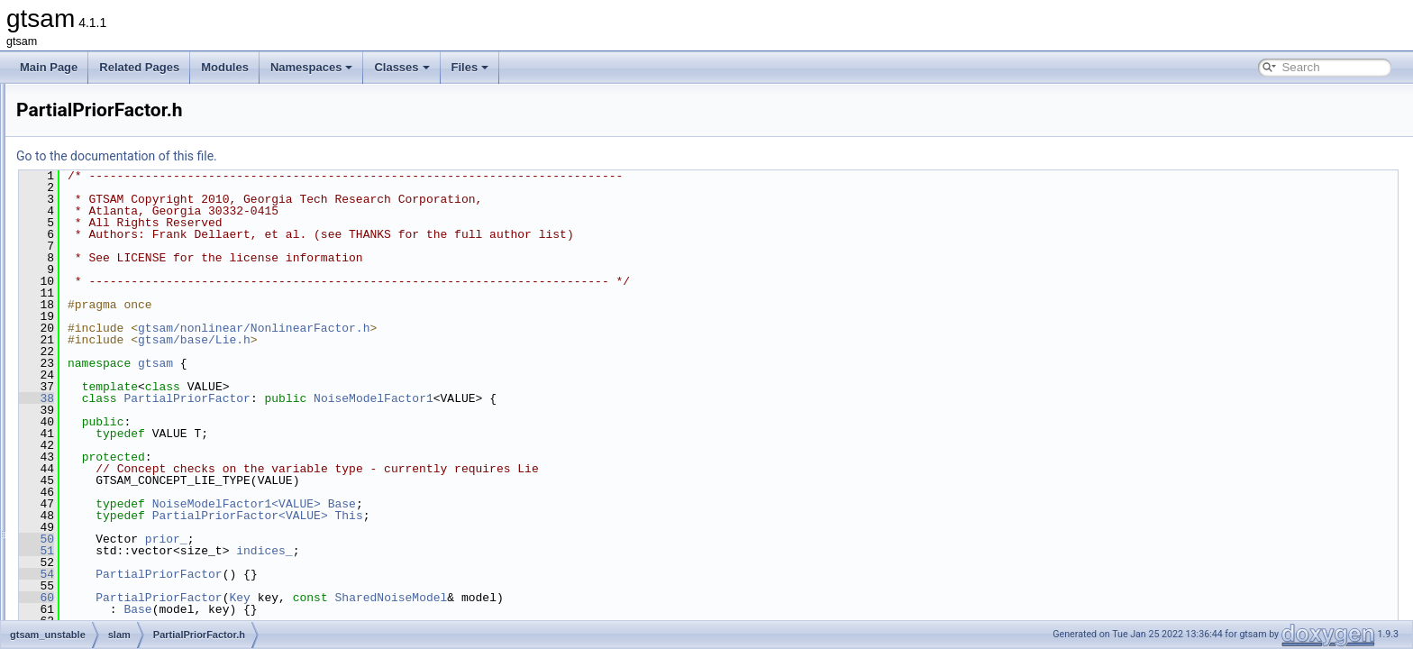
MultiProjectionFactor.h (143, 340)
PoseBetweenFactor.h (141, 380)
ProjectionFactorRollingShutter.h (165, 499)
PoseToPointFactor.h (138, 420)
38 (261, 398)
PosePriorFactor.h (131, 400)
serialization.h (121, 578)
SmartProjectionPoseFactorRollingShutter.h (192, 598)
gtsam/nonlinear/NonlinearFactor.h (479, 328)
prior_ (391, 539)
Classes (401, 67)
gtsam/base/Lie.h (419, 340)
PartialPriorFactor (412, 398)
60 (261, 598)
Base (567, 504)
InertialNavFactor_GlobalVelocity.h (170, 202)
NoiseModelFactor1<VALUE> (462, 504)
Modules (225, 67)
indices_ (489, 551)
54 (261, 574)
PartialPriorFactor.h (134, 360)
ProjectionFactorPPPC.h (146, 459)
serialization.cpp (127, 559)
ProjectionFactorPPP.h (142, 440)
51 (261, 551)
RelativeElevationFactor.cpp (155, 519)
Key (464, 598)
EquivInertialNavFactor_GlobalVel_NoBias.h (194, 162)
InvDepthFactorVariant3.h (149, 281)
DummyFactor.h (126, 122)
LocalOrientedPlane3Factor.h (158, 301)
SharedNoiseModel (616, 598)
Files (470, 67)
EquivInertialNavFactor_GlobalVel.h (173, 142)
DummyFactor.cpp (132, 102)
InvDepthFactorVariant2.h (149, 261)
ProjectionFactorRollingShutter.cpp (171, 479)
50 (261, 539)
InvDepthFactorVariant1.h (149, 241)
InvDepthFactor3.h (133, 221)
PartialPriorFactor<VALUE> (465, 515)
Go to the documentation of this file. (342, 156)
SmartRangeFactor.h (138, 618)
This (574, 515)
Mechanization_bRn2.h (143, 321)
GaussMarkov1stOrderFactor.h (162, 182)
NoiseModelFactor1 (599, 398)
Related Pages (139, 67)
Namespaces (311, 67)
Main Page (48, 67)
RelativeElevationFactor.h (149, 539)
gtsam (380, 363)
